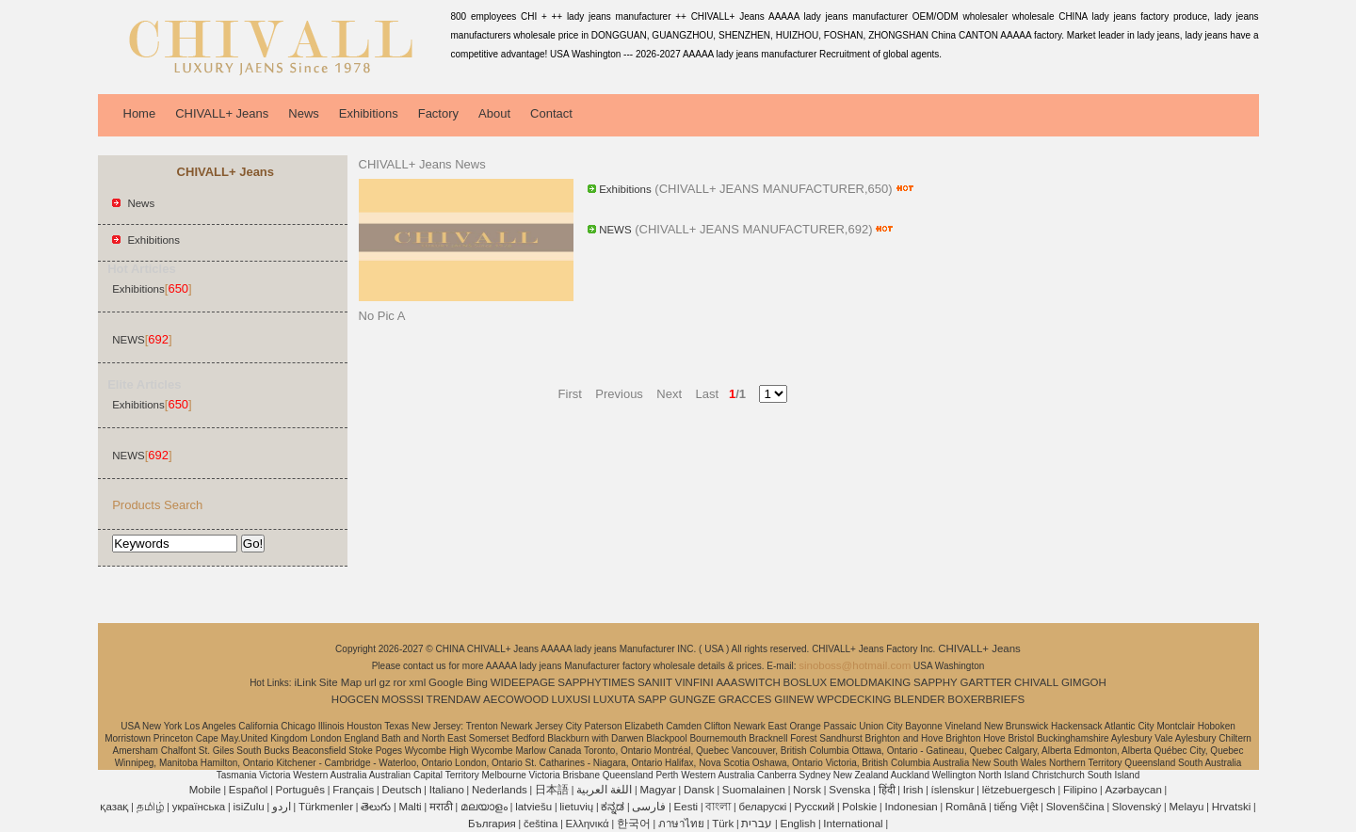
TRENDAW (454, 699)
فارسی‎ (649, 806)
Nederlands (499, 789)
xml (417, 682)
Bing (477, 682)
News (303, 113)
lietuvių (576, 806)
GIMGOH (1083, 682)
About (494, 113)
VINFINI (694, 682)
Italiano (446, 789)
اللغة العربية (604, 789)
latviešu (533, 806)
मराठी (441, 806)
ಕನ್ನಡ (612, 806)
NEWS (128, 339)
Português (300, 789)
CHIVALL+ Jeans (221, 113)
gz (385, 682)
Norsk (807, 789)
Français (353, 789)
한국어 (634, 823)
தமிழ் (151, 806)
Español (248, 789)
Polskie (859, 806)
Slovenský (1136, 806)
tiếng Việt (1016, 806)
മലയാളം (484, 806)
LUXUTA (614, 699)
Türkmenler (326, 806)
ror (400, 682)
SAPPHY (935, 682)
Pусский (814, 806)
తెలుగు (376, 806)
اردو (281, 806)
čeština (540, 823)
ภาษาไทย (681, 823)
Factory (438, 113)
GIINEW (794, 699)
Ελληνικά (587, 823)
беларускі (762, 806)
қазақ (114, 806)
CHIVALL (1036, 682)
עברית (756, 823)
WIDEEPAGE (523, 682)
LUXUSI (571, 699)
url (370, 682)
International (852, 823)
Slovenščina (1075, 806)
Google (445, 682)
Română (965, 806)
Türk (723, 823)
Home (139, 113)
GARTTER (986, 682)
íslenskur (953, 789)
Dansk (699, 789)
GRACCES (745, 699)
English (797, 823)
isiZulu (248, 806)
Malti (409, 806)
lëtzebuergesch (1019, 789)
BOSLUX (805, 682)
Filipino (1080, 789)
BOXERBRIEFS (986, 699)
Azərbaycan (1134, 789)
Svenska (849, 789)
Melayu (1186, 806)
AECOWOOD (516, 699)
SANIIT (655, 682)
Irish (913, 789)
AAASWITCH (748, 682)
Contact (551, 113)
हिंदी (887, 789)
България (492, 823)
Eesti (686, 806)
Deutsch (401, 789)
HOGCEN (355, 699)
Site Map (340, 682)
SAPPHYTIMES (596, 682)
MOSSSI (402, 699)
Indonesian (911, 806)
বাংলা (718, 806)
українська (199, 806)
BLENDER (919, 699)
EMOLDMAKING (870, 682)
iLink (305, 682)
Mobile (205, 789)
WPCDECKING (853, 699)
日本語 (552, 789)
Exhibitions (368, 113)
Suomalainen (753, 789)
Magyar (657, 789)
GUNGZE (693, 699)
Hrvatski (1231, 806)
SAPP (652, 699)
